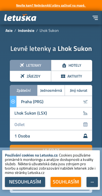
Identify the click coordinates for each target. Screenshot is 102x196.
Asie (9, 30)
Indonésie (26, 30)
